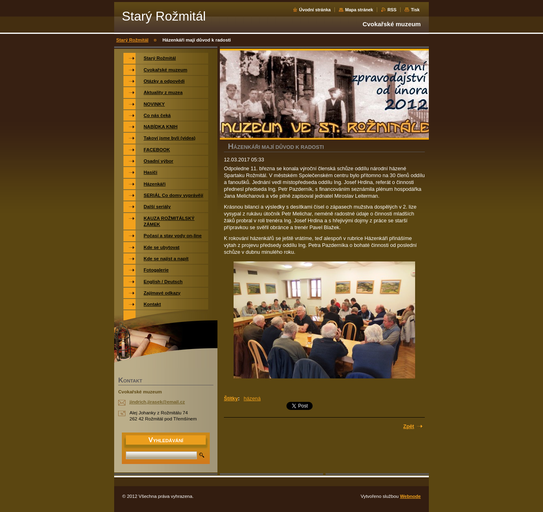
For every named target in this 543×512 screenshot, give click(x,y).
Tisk (415, 9)
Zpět (408, 426)
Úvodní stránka (315, 9)
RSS (391, 9)
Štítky (231, 398)
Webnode (410, 496)
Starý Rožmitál (132, 40)
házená (252, 398)
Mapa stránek (359, 9)
